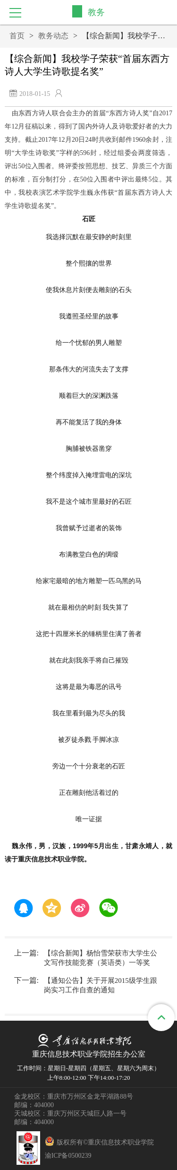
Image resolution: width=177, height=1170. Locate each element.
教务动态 (53, 36)
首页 (17, 36)
